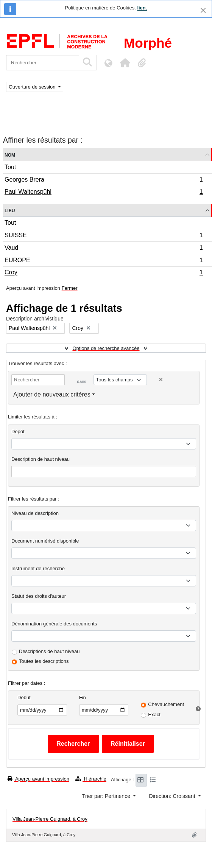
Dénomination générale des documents (54, 624)
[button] (125, 62)
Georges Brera (103, 180)
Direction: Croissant (172, 796)
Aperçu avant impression (38, 779)
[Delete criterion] (161, 380)
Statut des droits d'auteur (38, 596)
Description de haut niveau (40, 459)
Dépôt (18, 431)
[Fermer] (203, 10)
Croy (103, 273)
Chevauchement (166, 704)
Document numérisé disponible (45, 541)
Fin (82, 697)
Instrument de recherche (38, 568)
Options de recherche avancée (105, 348)
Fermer (70, 288)
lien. (142, 8)
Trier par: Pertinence (107, 796)
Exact (154, 714)
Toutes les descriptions (44, 661)
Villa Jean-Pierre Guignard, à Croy (49, 819)
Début (24, 697)
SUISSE (103, 236)
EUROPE (103, 261)
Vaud (103, 248)
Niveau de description (35, 513)
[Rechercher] (42, 62)
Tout (10, 167)
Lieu (10, 210)
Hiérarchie (90, 779)
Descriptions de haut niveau (49, 651)
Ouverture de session (33, 87)
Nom (10, 154)
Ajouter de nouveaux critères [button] (51, 394)
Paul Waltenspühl (103, 192)
